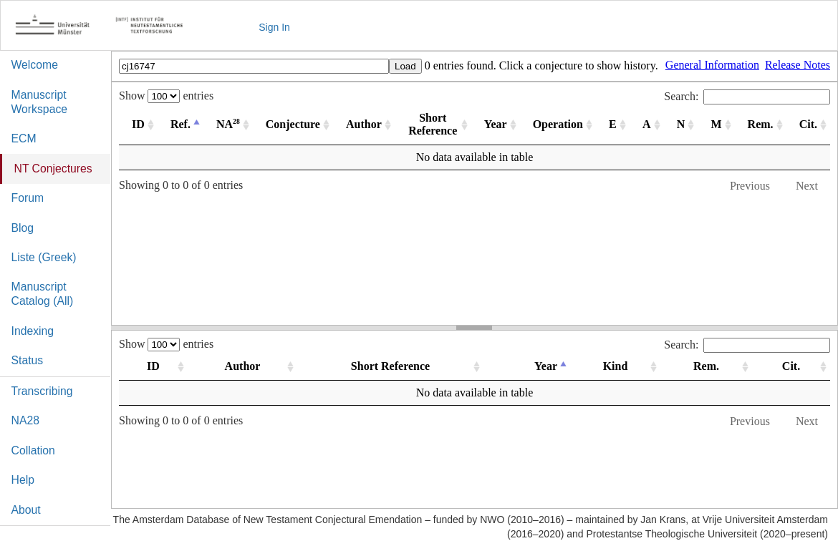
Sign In (274, 27)
